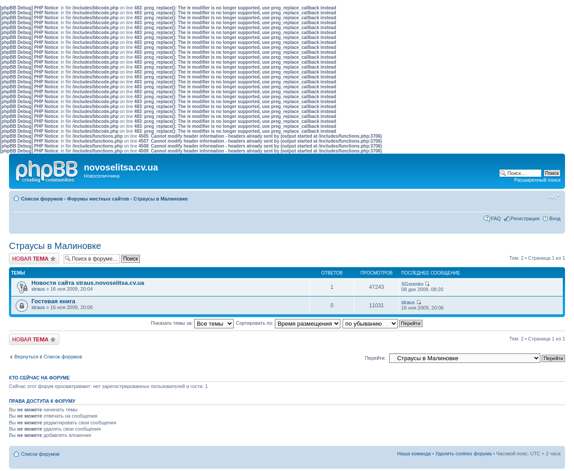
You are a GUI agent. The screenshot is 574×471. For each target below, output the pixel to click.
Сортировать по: (288, 323)
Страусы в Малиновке (161, 198)
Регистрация (525, 218)
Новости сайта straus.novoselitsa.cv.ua (87, 282)
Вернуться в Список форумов (48, 356)
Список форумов (42, 198)
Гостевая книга (53, 301)
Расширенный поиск (537, 180)
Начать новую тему (34, 258)
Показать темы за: (192, 323)
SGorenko (412, 284)
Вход (555, 218)
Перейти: (375, 358)
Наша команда (413, 453)
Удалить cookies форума (463, 453)
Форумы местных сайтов (98, 198)
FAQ (496, 218)
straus (38, 289)
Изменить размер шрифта (554, 197)
